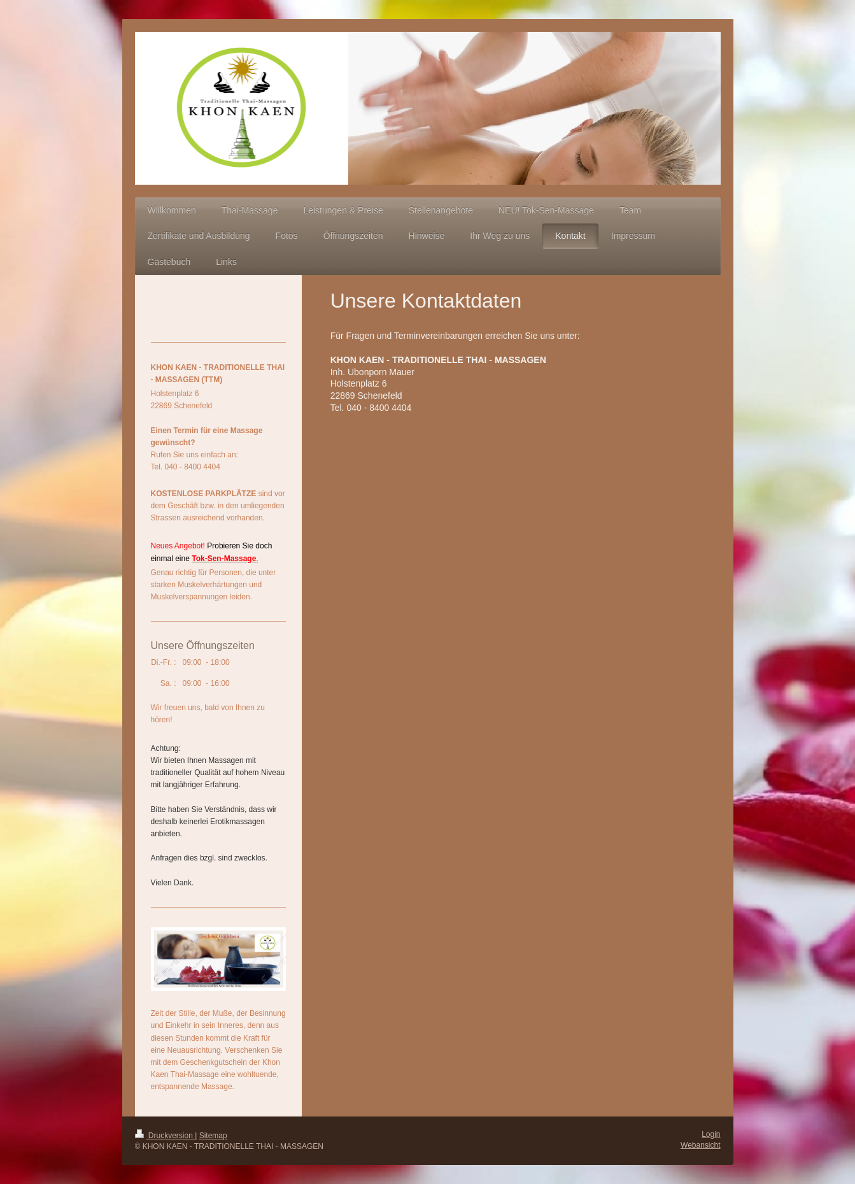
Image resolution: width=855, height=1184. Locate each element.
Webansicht (700, 1145)
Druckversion (165, 1135)
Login (711, 1134)
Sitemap (213, 1135)
